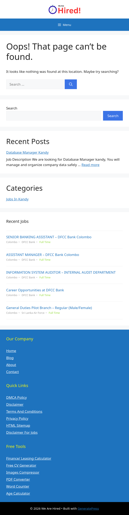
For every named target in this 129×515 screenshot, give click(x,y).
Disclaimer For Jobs (22, 432)
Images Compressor (22, 472)
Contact (12, 371)
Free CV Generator (21, 465)
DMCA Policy (16, 397)
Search (11, 108)
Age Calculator (18, 493)
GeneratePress (88, 508)
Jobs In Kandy (17, 199)
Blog (10, 357)
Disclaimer (14, 404)
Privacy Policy (17, 418)
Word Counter (17, 486)
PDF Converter (18, 479)
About (11, 364)
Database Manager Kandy (27, 152)
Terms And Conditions (24, 411)
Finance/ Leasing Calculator (28, 458)
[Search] (71, 84)
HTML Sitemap (18, 425)
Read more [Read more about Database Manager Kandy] (91, 164)
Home (11, 350)
